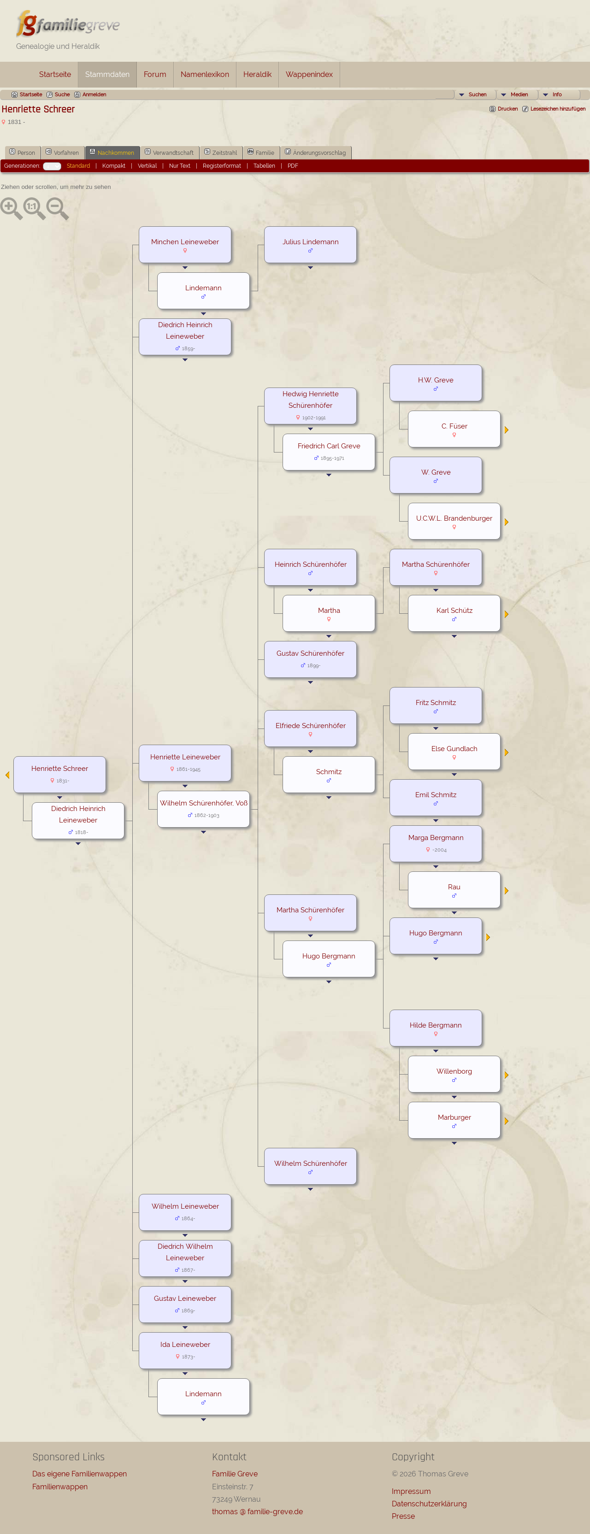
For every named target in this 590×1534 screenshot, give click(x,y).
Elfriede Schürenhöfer (311, 725)
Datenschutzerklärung (429, 1503)
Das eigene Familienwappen (79, 1473)
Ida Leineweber (185, 1344)
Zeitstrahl (220, 152)
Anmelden (94, 95)
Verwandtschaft (169, 152)
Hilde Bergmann (436, 1025)
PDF (293, 166)
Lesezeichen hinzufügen (558, 109)
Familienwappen (60, 1486)
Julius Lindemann (311, 242)
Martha (329, 610)
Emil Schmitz (435, 795)
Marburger (454, 1117)
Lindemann (203, 288)
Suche (62, 95)
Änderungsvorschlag (315, 152)
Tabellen (264, 166)
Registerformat (222, 166)
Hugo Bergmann (435, 933)
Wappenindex (309, 74)
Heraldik (257, 74)
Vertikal (147, 166)
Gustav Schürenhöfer (310, 653)
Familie (261, 152)
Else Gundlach (454, 748)
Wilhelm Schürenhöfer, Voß (204, 803)
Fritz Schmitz (436, 702)
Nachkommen (111, 152)
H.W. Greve (436, 380)
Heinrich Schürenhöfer (311, 564)
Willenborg (454, 1071)
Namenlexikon (205, 74)
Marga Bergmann (436, 837)
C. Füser (454, 426)
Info (557, 95)
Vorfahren (62, 152)
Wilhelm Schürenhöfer (310, 1163)
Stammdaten (107, 74)
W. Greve (436, 472)
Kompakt (113, 166)
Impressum (411, 1491)
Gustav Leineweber (185, 1298)
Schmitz (329, 772)
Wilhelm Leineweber (185, 1206)
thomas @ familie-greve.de (257, 1511)
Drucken (508, 109)
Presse (403, 1516)
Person (22, 152)
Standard (78, 166)
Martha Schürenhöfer (436, 564)
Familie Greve (235, 1473)
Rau (454, 887)
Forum (155, 74)
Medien (519, 95)
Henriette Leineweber (185, 757)
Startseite (55, 74)
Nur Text (179, 166)
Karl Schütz (454, 610)
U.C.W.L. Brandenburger (454, 518)
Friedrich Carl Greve (329, 446)
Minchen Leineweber (185, 242)
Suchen (477, 95)
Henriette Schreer (59, 768)
